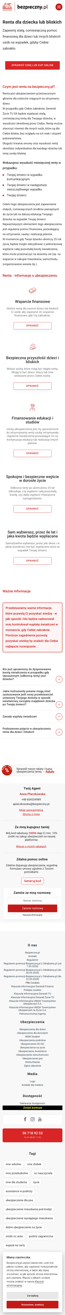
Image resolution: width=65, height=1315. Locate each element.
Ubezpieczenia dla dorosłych (32, 1033)
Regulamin (32, 960)
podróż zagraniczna (41, 1236)
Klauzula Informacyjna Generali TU (32, 993)
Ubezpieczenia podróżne (32, 1040)
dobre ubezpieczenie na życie (24, 1227)
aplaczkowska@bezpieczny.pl (31, 804)
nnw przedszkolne (17, 1173)
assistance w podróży (19, 1191)
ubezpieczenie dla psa (19, 1200)
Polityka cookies (32, 990)
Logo (32, 1081)
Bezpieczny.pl (32, 952)
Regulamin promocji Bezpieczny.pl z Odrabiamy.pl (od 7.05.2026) (32, 965)
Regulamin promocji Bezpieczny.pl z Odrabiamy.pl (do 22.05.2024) (32, 978)
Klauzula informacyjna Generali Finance (32, 986)
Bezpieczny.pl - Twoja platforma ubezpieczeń (25, 6)
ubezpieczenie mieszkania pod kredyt (29, 1209)
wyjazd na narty (15, 1245)
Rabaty (50, 771)
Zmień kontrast (32, 1107)
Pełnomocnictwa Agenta (32, 1013)
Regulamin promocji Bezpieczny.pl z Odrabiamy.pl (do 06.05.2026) (32, 971)
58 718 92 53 (32, 1133)
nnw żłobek (34, 1164)
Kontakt (32, 956)
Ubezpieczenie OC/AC (32, 1044)
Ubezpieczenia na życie (32, 1047)
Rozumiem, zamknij (32, 1304)
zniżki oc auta (14, 1236)
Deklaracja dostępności (32, 1103)
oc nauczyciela (43, 1173)
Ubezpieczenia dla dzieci (32, 1029)
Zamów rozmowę (32, 908)
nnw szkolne (13, 1164)
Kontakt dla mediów (32, 1085)
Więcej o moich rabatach (31, 846)
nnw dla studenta (16, 1182)
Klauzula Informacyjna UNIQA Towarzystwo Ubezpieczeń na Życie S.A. (32, 1009)
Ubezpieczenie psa (32, 1058)
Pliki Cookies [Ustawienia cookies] (33, 983)
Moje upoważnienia (31, 810)
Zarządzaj (32, 1295)
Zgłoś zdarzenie (32, 1065)
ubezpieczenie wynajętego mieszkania (29, 1218)
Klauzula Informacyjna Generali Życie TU (32, 997)
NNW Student (32, 1036)
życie (36, 1182)
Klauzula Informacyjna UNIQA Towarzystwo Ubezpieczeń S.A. (32, 1002)
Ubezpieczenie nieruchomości (32, 1055)
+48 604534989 (31, 799)
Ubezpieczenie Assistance (32, 1051)
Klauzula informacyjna (32, 915)
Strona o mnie (31, 814)
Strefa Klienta (32, 1062)
